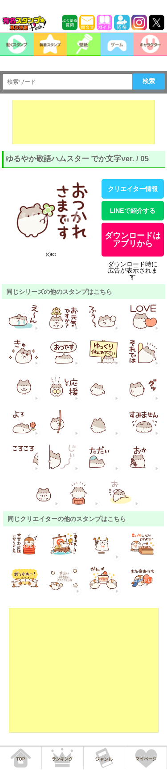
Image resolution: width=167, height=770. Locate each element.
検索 (149, 81)
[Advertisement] (83, 122)
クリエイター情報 (133, 188)
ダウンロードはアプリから (133, 239)
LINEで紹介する (132, 210)
